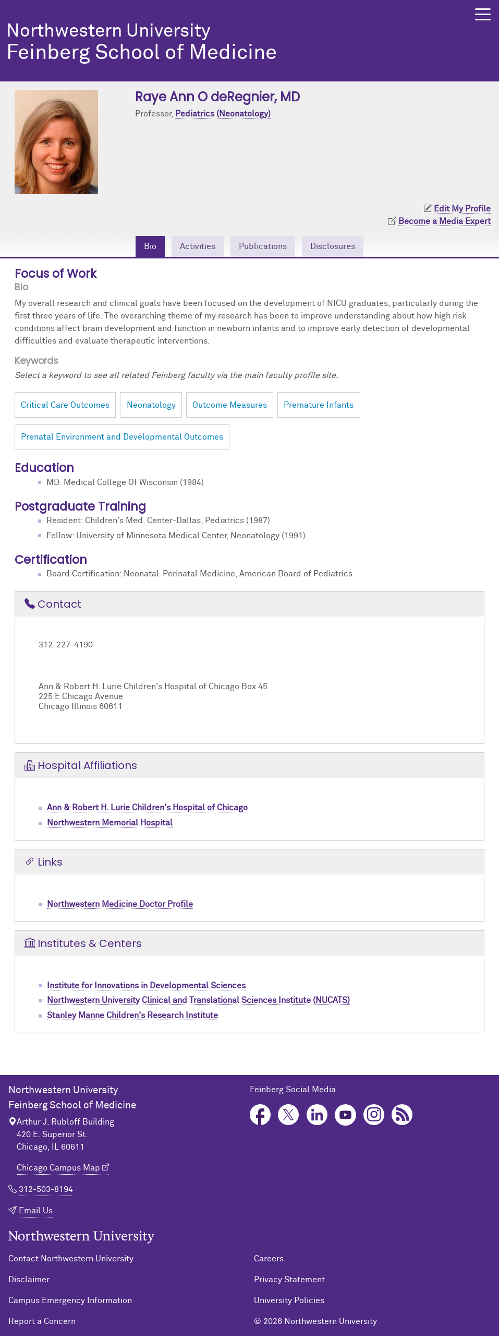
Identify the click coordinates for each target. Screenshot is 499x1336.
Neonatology (151, 405)
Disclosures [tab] (332, 246)
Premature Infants (319, 405)
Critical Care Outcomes (65, 405)
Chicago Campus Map (58, 1168)
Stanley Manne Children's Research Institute (132, 1015)
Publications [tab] (263, 246)
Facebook (260, 1115)
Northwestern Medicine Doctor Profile (120, 904)
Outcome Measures (229, 405)
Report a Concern (42, 1321)
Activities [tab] (197, 246)
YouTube (345, 1115)
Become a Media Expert (444, 221)
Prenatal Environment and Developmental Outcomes (122, 437)
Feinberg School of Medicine (225, 43)
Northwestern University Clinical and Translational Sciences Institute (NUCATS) (198, 1000)
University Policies (289, 1300)
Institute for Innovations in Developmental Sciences (146, 986)
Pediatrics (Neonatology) (223, 114)
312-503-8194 (46, 1189)
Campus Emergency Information (70, 1300)
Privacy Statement (289, 1279)
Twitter (288, 1115)
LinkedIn (317, 1115)
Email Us (36, 1211)
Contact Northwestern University (70, 1259)
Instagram (374, 1115)
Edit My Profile (462, 209)
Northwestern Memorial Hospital (110, 823)
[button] (483, 14)
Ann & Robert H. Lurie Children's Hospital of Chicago (147, 807)
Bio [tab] (150, 246)
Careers (269, 1259)
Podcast (402, 1115)
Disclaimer (29, 1279)
